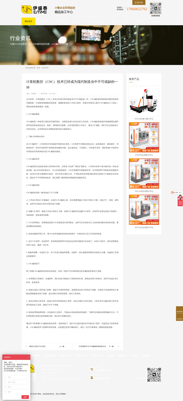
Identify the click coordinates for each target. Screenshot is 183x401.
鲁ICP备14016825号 (56, 369)
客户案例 (140, 21)
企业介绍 (113, 21)
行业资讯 (154, 21)
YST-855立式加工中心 (144, 155)
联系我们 (126, 21)
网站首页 (28, 21)
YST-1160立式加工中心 (144, 191)
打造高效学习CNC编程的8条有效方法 (92, 346)
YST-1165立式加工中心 (144, 227)
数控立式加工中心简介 (38, 346)
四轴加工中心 (61, 21)
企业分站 (139, 2)
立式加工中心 (79, 21)
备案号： (45, 369)
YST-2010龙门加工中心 (144, 119)
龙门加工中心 (97, 21)
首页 (38, 68)
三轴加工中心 (44, 21)
